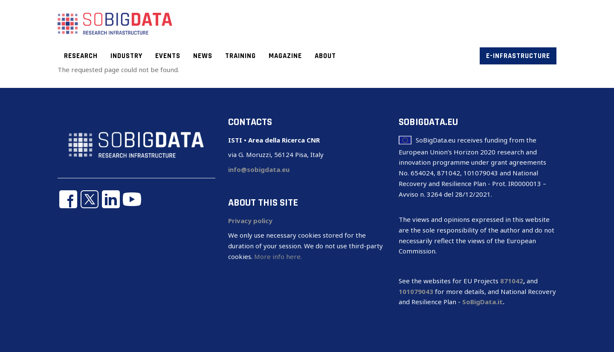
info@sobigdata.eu (259, 169)
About (325, 56)
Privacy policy (250, 220)
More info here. (278, 256)
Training (240, 56)
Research (81, 56)
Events (167, 56)
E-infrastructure (518, 56)
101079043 (416, 291)
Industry (126, 56)
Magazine (285, 56)
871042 (511, 280)
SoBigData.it (482, 301)
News (202, 56)
